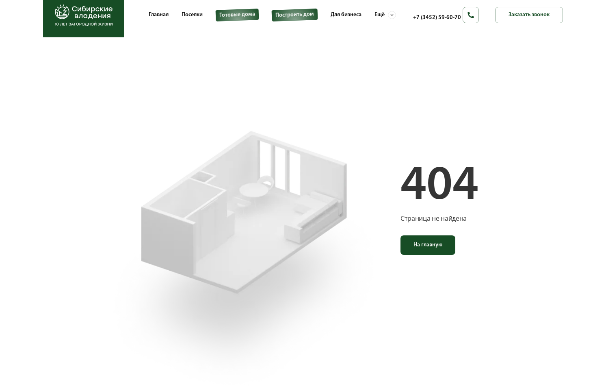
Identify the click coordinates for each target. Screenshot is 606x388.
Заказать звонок (529, 15)
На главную (427, 245)
